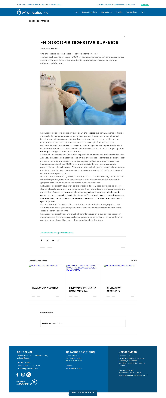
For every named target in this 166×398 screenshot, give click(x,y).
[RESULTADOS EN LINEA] (83, 393)
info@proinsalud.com (30, 369)
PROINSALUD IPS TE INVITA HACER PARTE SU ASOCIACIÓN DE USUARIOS (82, 289)
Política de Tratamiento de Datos (131, 358)
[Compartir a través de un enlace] (58, 240)
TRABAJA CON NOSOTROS (45, 287)
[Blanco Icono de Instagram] (23, 374)
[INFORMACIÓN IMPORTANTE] (120, 274)
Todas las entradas (39, 21)
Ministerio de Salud (126, 370)
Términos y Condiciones (128, 361)
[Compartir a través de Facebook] (41, 240)
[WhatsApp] (28, 374)
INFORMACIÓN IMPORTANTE (114, 289)
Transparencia (124, 356)
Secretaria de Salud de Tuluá (130, 373)
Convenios (123, 365)
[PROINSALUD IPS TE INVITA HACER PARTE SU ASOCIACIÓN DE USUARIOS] (83, 274)
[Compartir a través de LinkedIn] (53, 240)
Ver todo (134, 260)
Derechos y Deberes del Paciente (132, 363)
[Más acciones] (124, 36)
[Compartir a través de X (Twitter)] (47, 240)
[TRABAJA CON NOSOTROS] (45, 274)
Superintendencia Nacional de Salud (133, 375)
